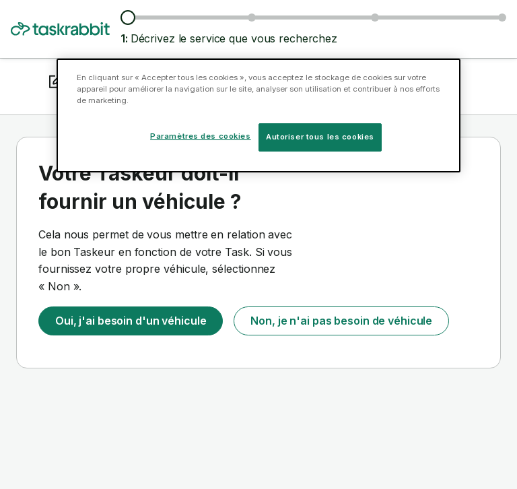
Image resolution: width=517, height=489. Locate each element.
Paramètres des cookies (200, 136)
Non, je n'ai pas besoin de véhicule (341, 320)
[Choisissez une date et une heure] (375, 17)
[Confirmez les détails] (502, 17)
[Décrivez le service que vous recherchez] (127, 17)
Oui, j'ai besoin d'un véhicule (130, 320)
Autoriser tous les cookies (320, 136)
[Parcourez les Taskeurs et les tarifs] (252, 17)
